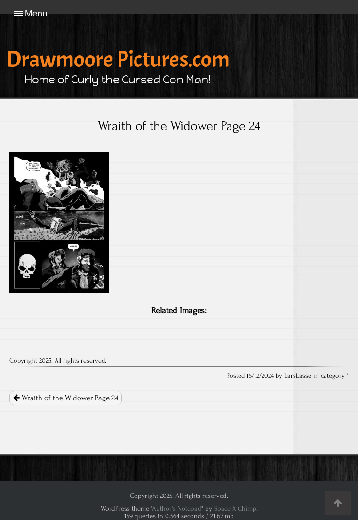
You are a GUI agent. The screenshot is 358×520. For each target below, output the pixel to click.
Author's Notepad (176, 508)
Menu (36, 13)
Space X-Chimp (235, 508)
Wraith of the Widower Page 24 (65, 398)
